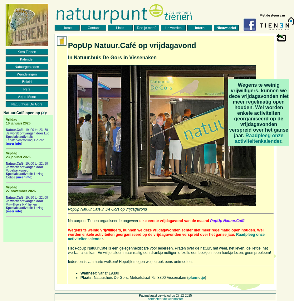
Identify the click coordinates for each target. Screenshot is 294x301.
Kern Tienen (26, 52)
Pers (27, 89)
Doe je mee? (146, 28)
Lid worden (173, 28)
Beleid (27, 82)
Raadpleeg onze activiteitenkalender (259, 138)
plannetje (197, 277)
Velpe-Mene (27, 97)
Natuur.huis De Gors (26, 104)
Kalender (27, 59)
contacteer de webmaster (165, 299)
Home (66, 28)
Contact (94, 28)
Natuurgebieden (27, 67)
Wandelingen (27, 74)
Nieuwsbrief (226, 28)
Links (120, 28)
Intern (200, 28)
